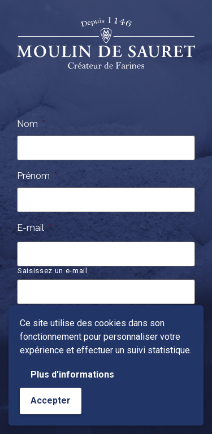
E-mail (34, 227)
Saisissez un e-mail (53, 270)
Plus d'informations (72, 374)
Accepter (51, 400)
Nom (31, 124)
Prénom (37, 175)
